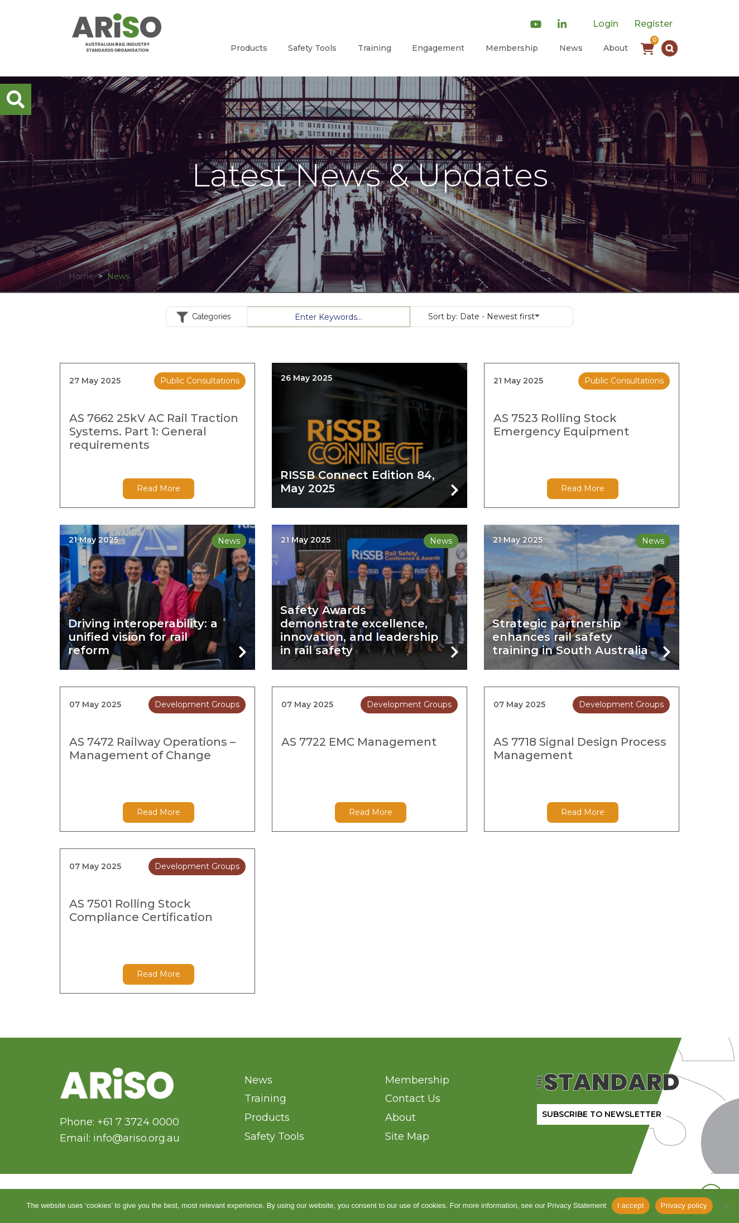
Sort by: (484, 316)
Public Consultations (199, 381)
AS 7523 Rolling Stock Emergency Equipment (561, 424)
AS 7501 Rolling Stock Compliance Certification (141, 910)
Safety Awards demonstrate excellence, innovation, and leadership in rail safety (359, 630)
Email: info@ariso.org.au (120, 1138)
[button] (669, 48)
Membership (512, 48)
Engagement (438, 48)
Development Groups (197, 704)
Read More (158, 488)
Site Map (407, 1136)
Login (605, 23)
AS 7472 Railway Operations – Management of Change (152, 748)
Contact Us (412, 1098)
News (571, 48)
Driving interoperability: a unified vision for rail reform (143, 637)
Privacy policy (684, 1205)
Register (653, 23)
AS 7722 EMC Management (358, 742)
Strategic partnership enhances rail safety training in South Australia (570, 637)
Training (374, 48)
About (615, 48)
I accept (630, 1205)
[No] (725, 1205)
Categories (206, 317)
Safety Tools (312, 48)
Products (249, 48)
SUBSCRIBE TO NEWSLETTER (601, 1114)
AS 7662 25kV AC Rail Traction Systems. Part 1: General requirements (153, 431)
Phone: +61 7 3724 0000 (119, 1122)
